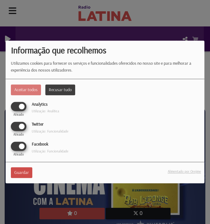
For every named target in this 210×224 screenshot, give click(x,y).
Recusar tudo (60, 89)
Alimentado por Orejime (184, 172)
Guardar (21, 172)
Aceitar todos (26, 89)
